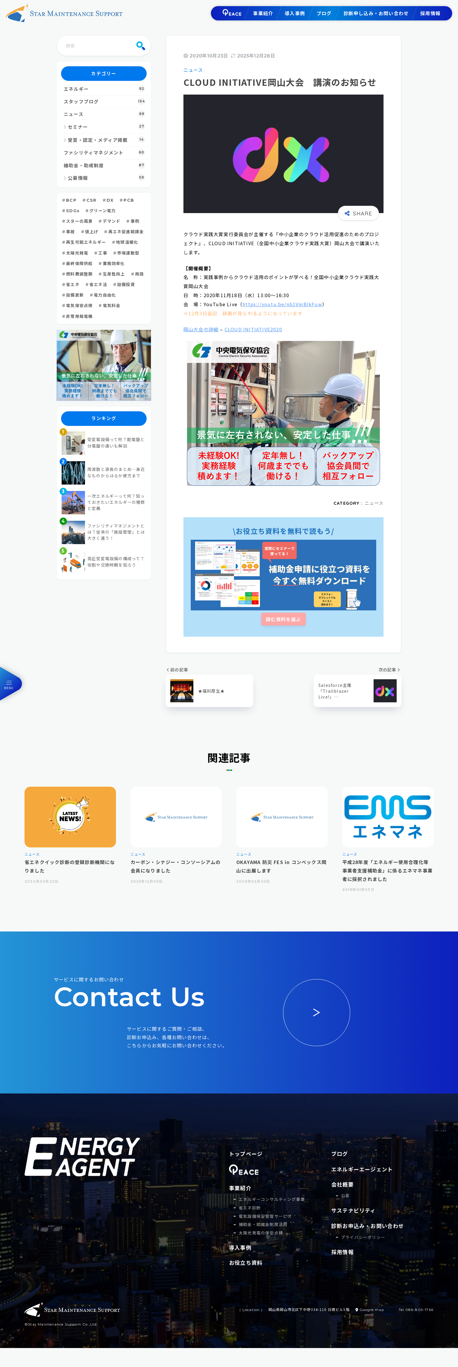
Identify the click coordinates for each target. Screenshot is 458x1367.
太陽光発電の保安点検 (261, 1233)
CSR (91, 200)
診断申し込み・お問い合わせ (376, 13)
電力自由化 (105, 295)
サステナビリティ (353, 1210)
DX (110, 200)
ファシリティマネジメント (104, 152)
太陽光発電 (77, 253)
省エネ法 (98, 284)
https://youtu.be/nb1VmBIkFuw (282, 304)
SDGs (72, 210)
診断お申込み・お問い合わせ (367, 1226)
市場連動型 (128, 253)
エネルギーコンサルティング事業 (272, 1199)
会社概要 (342, 1184)
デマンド (112, 221)
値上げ (91, 231)
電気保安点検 (79, 305)
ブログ (324, 13)
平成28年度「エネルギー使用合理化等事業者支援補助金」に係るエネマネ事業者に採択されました (387, 870)
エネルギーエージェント (362, 1169)
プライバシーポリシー (363, 1237)
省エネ (72, 284)
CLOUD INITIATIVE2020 (253, 329)
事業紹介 (263, 13)
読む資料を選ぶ (283, 619)
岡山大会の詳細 (200, 329)
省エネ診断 (250, 1208)
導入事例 (295, 13)
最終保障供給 (79, 263)
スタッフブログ (104, 101)
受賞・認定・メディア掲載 (106, 139)
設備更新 (75, 295)
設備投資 (126, 284)
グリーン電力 (102, 210)
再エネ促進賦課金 (126, 231)
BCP (71, 200)
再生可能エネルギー (86, 242)
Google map (369, 1309)
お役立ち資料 (246, 1262)
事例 (135, 221)
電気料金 (112, 305)
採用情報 (430, 13)
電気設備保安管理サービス (265, 1216)
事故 (70, 231)
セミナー (106, 126)
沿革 (345, 1196)
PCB (129, 200)
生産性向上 (114, 274)
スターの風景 (79, 221)
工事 (102, 253)
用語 (139, 274)
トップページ (246, 1153)
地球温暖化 (127, 242)
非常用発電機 (79, 316)
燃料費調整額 (79, 274)
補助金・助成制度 (104, 165)
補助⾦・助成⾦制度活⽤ (263, 1224)
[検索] (141, 45)
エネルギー (104, 88)
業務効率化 (114, 263)
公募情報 (106, 177)
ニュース (193, 69)
